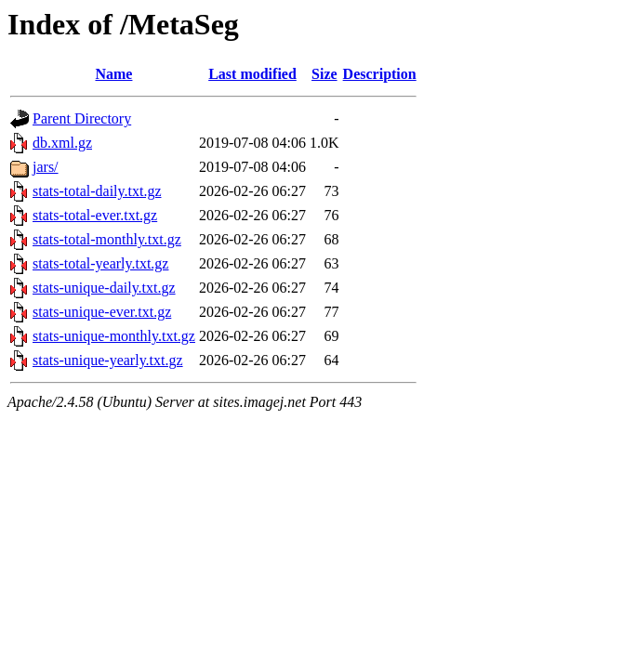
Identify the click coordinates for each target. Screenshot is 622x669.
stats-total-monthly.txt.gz (107, 239)
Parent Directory (82, 118)
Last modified (252, 74)
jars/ (46, 167)
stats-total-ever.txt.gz (95, 215)
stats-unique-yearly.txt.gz (108, 360)
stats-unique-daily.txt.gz (104, 287)
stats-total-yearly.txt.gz (100, 263)
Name (113, 74)
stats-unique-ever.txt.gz (102, 312)
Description (380, 74)
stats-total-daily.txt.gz (97, 191)
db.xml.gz (62, 143)
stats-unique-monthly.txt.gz (114, 336)
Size (324, 74)
